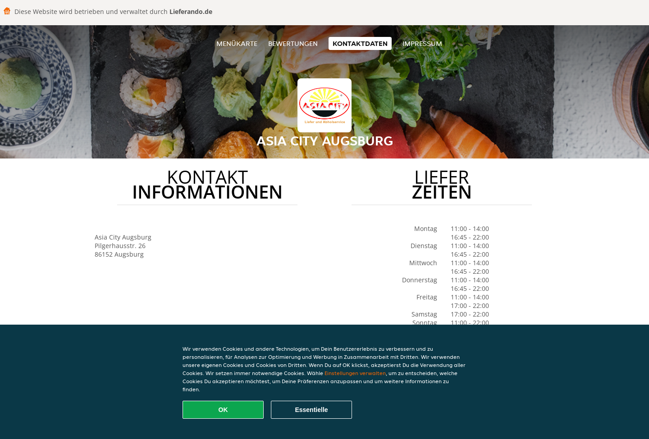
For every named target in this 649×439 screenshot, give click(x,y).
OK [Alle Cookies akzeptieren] (223, 409)
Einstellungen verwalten (355, 373)
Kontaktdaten (360, 43)
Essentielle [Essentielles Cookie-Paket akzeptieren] (311, 409)
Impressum (422, 43)
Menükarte (236, 43)
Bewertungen (293, 43)
